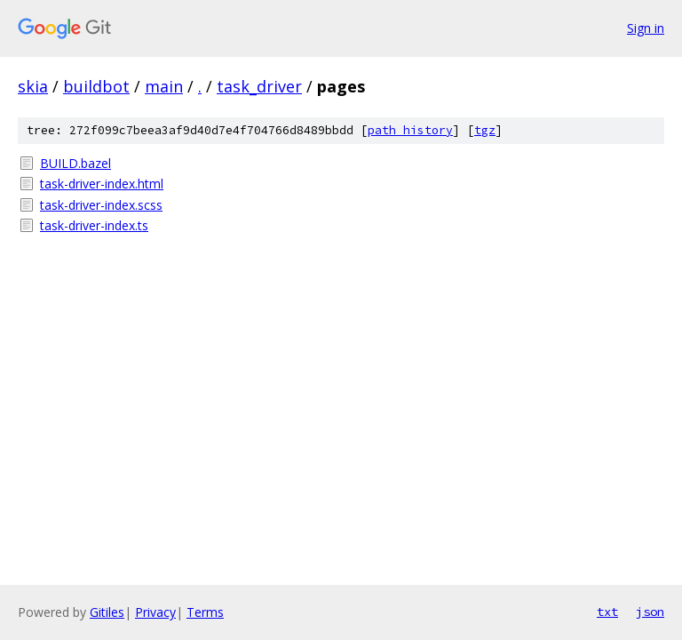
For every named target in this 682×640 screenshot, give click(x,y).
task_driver (259, 86)
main (164, 86)
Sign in (645, 28)
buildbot (96, 86)
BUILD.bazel (75, 163)
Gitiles (107, 612)
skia (33, 86)
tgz (485, 130)
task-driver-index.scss (101, 204)
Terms (205, 612)
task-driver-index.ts (94, 225)
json (650, 612)
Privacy (155, 612)
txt (607, 612)
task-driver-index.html (101, 183)
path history (410, 130)
